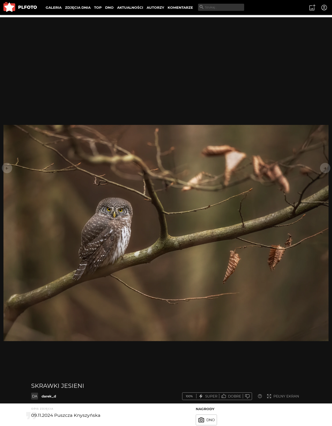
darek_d (49, 396)
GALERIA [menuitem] (54, 7)
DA (34, 396)
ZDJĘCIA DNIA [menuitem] (78, 7)
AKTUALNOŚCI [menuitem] (130, 7)
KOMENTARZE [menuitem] (180, 7)
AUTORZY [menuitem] (155, 7)
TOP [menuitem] (98, 7)
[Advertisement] (166, 49)
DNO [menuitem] (109, 7)
